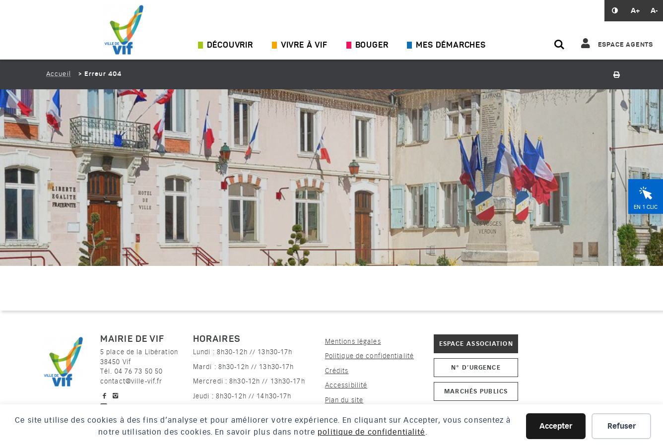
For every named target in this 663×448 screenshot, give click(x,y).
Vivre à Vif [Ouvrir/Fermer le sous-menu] (304, 46)
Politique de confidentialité (369, 356)
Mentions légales (353, 341)
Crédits (337, 371)
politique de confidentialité (371, 432)
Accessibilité (346, 385)
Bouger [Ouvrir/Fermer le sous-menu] (372, 46)
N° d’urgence (475, 367)
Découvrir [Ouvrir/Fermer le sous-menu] (230, 46)
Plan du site (344, 400)
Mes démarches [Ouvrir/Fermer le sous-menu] (450, 46)
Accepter (555, 426)
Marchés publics (476, 391)
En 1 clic (646, 207)
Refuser (621, 426)
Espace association (476, 343)
